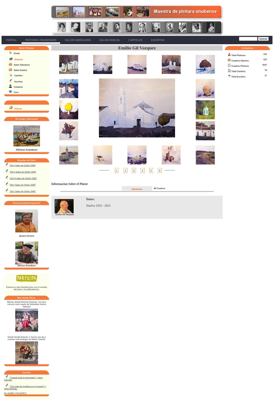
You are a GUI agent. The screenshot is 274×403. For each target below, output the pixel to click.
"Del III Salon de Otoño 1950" (23, 178)
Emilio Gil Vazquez (137, 47)
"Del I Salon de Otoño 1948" (23, 165)
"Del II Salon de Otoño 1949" (23, 172)
